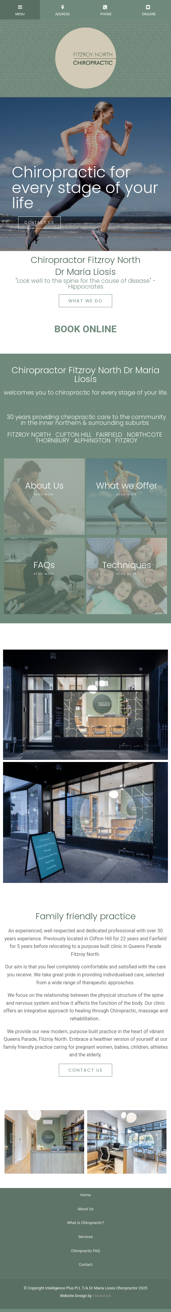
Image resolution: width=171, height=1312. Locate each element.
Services (85, 1236)
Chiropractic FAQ (85, 1250)
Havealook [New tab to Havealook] (102, 1295)
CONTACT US (39, 222)
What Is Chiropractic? (85, 1222)
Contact (85, 1264)
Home (85, 1195)
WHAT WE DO (85, 301)
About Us (85, 1209)
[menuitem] (85, 1195)
